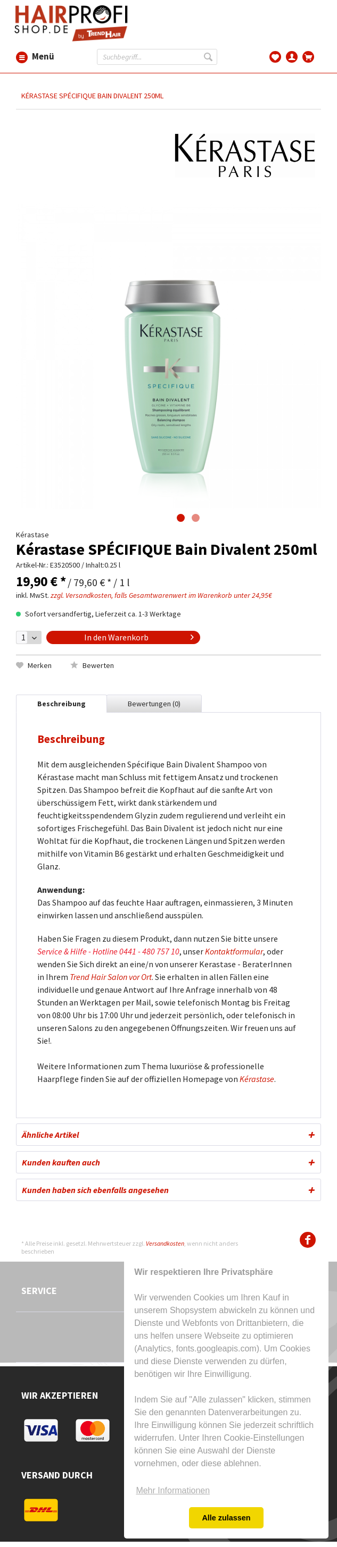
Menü (22, 56)
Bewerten (92, 665)
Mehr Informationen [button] (173, 1490)
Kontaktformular (234, 951)
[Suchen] (209, 57)
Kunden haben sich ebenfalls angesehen (95, 1190)
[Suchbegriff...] (157, 57)
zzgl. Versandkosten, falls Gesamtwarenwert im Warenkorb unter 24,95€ (161, 595)
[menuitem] (22, 56)
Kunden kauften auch (61, 1162)
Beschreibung (61, 703)
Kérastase (257, 1078)
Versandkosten (165, 1243)
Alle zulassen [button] (226, 1518)
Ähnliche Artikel (50, 1134)
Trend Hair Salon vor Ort (111, 976)
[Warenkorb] (308, 55)
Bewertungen (154, 703)
